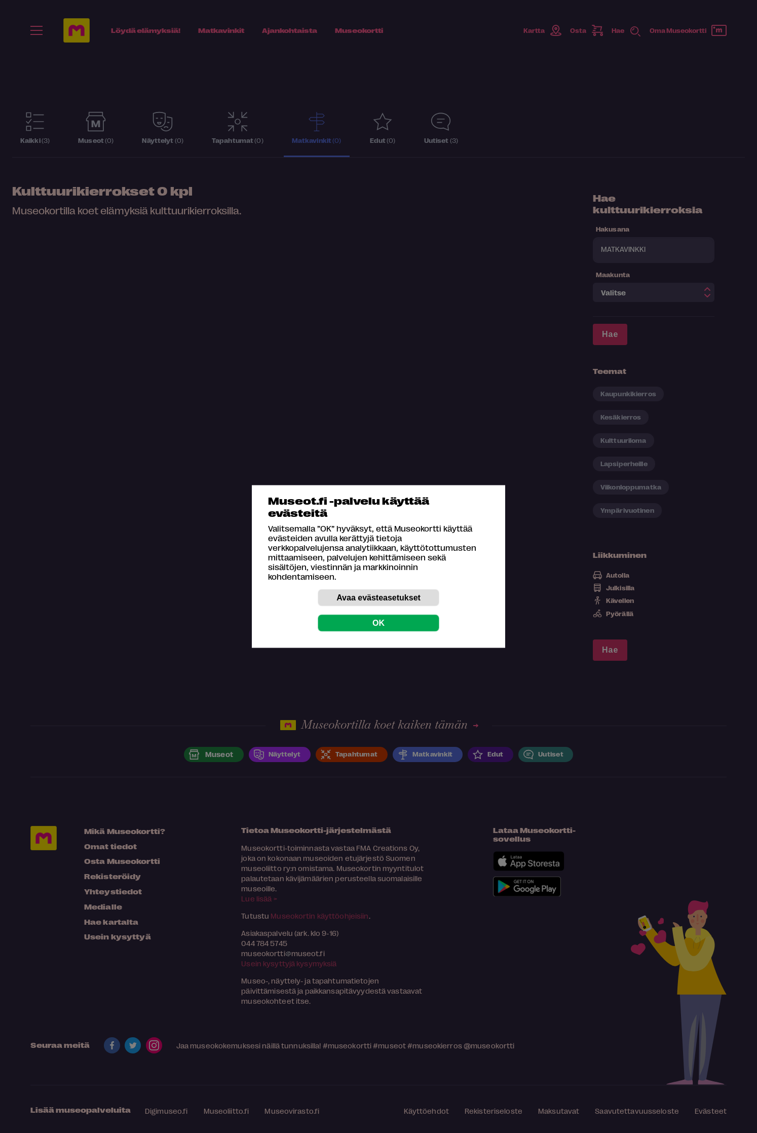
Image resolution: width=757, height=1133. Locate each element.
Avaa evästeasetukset (378, 597)
